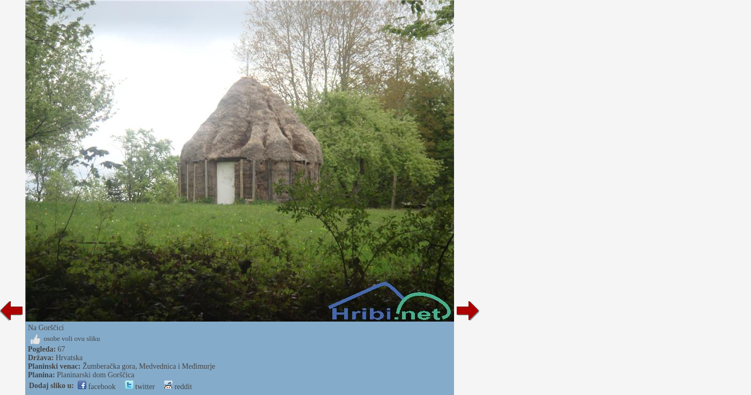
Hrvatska (69, 358)
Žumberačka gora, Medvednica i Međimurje (149, 366)
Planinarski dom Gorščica (96, 375)
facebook (97, 387)
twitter (140, 387)
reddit (178, 387)
